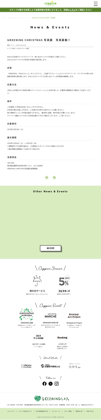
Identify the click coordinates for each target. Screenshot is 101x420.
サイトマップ (11, 411)
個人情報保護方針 (41, 411)
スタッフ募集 (67, 411)
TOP (3, 17)
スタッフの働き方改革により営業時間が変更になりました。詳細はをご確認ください (50, 9)
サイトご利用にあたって (25, 411)
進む (54, 177)
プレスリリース (56, 411)
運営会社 (78, 411)
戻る (47, 177)
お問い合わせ (90, 411)
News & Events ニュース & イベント (18, 17)
